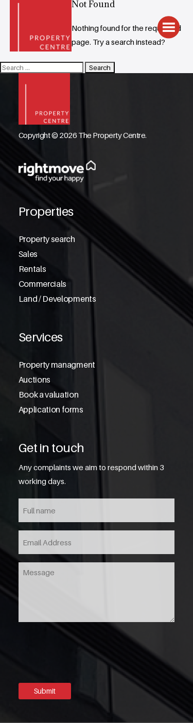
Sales (28, 254)
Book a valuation (49, 395)
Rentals (32, 269)
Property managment (57, 365)
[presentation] (97, 651)
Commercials (42, 284)
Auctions (34, 380)
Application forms (51, 410)
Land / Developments (57, 299)
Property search (47, 239)
